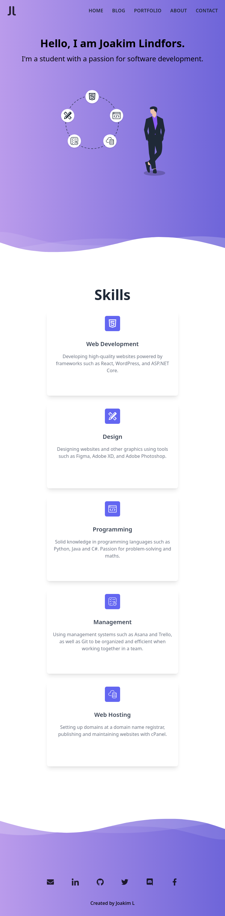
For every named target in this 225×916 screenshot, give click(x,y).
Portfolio (147, 10)
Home (96, 10)
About (178, 10)
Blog (118, 10)
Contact (207, 10)
